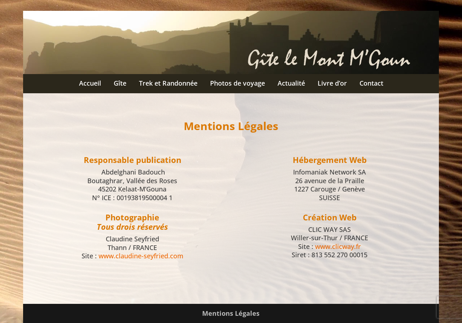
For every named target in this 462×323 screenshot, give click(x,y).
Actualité (291, 83)
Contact (371, 83)
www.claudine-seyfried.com (141, 255)
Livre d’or (332, 83)
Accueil (90, 83)
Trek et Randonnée (168, 83)
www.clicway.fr (338, 246)
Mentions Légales (231, 313)
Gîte (120, 83)
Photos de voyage (237, 83)
